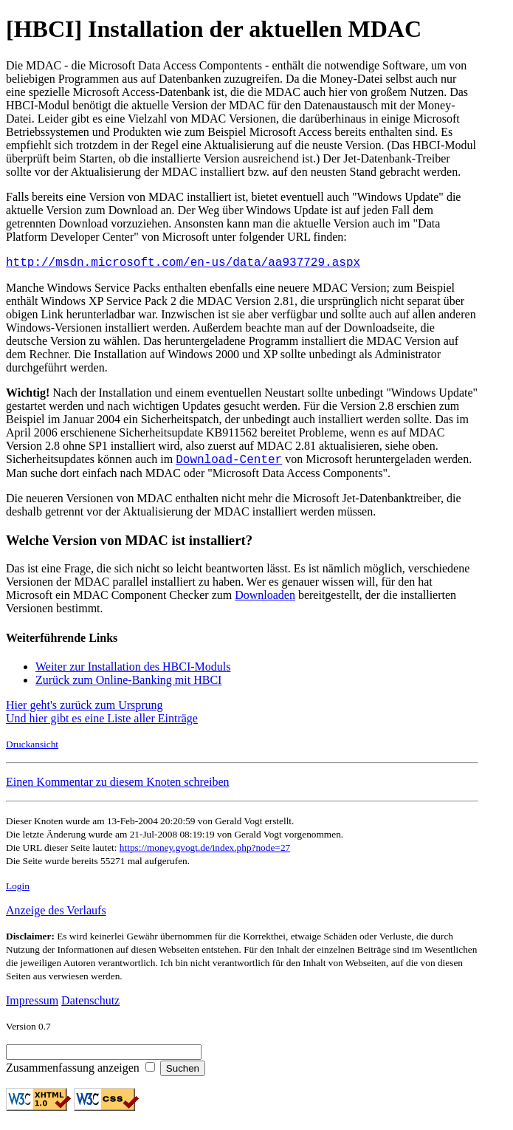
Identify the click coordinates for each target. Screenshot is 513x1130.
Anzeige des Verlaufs (56, 914)
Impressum (32, 1005)
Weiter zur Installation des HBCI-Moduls (132, 671)
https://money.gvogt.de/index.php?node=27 (205, 851)
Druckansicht (32, 748)
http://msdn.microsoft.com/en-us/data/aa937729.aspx (183, 264)
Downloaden (265, 599)
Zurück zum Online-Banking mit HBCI (128, 684)
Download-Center (229, 463)
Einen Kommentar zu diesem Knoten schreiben (118, 786)
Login (18, 890)
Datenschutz (90, 1005)
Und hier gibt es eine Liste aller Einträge (102, 722)
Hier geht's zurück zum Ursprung (84, 709)
